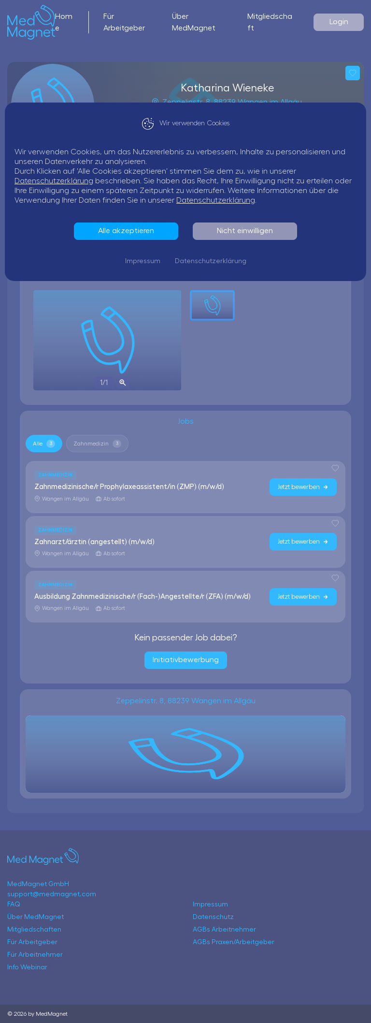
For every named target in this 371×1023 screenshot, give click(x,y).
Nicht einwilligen (245, 231)
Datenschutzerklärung (53, 181)
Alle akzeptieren (126, 231)
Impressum (142, 261)
